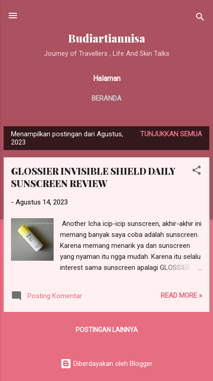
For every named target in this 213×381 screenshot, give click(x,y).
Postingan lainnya (107, 329)
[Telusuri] (200, 18)
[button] (196, 172)
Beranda (106, 98)
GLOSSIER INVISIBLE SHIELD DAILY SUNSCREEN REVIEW (93, 177)
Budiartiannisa (106, 38)
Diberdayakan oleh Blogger (106, 364)
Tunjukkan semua (171, 134)
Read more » (181, 295)
